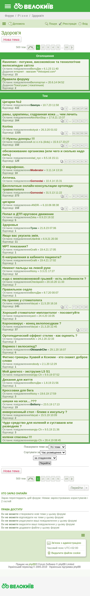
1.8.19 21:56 (51, 382)
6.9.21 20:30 (50, 238)
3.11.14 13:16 (54, 170)
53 (82, 133)
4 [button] (53, 47)
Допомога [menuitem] (18, 23)
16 (78, 108)
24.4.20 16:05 (47, 315)
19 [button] (66, 47)
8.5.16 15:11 (51, 157)
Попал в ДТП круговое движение (28, 214)
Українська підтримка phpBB (65, 567)
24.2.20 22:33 (46, 338)
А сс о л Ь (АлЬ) (40, 141)
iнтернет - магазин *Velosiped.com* (35, 71)
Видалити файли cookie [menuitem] (66, 552)
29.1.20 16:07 (58, 349)
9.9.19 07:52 (52, 374)
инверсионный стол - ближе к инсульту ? (34, 412)
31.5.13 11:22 (54, 192)
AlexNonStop (38, 117)
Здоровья (10, 225)
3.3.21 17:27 (47, 271)
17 (82, 108)
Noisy (33, 271)
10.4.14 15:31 (54, 180)
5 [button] (58, 47)
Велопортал (37, 82)
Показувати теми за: (45, 447)
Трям (33, 228)
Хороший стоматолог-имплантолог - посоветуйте (41, 312)
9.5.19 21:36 (52, 429)
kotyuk (34, 129)
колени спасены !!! (17, 437)
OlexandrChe (38, 349)
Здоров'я (11, 32)
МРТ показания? (15, 246)
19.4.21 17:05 (48, 249)
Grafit (33, 249)
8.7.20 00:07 (51, 292)
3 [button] (48, 47)
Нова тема (11, 39)
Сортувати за (45, 452)
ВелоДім (35, 68)
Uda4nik (35, 238)
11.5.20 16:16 (49, 303)
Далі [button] (71, 47)
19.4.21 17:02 (48, 260)
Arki (32, 338)
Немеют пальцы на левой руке (26, 268)
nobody (34, 363)
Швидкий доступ (4, 24)
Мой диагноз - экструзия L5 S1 (26, 371)
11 (86, 196)
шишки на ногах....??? (19, 401)
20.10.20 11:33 (55, 281)
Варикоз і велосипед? (19, 346)
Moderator (36, 170)
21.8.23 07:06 (48, 228)
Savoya (35, 105)
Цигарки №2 (11, 102)
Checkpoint (37, 281)
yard (33, 315)
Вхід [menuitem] (85, 23)
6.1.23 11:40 (51, 68)
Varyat (34, 303)
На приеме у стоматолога (22, 300)
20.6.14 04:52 (56, 82)
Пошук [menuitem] (53, 23)
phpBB (32, 564)
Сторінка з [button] (31, 47)
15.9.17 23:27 (61, 141)
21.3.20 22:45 (49, 326)
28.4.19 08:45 (53, 440)
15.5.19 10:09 (49, 415)
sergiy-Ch (36, 374)
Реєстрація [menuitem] (69, 23)
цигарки (8, 202)
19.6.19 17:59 (48, 393)
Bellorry (35, 404)
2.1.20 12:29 (49, 363)
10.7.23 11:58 (51, 105)
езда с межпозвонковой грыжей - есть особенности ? (44, 278)
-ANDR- (35, 205)
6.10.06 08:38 (51, 205)
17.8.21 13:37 (57, 117)
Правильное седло (17, 289)
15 (74, 108)
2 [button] (43, 47)
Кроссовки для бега (18, 390)
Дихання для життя (17, 379)
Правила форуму (15, 79)
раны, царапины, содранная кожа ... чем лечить (39, 114)
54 (86, 133)
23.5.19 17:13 (51, 404)
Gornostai (36, 180)
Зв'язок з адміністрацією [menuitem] (66, 542)
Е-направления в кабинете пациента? (31, 257)
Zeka (33, 217)
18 (86, 108)
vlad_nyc (35, 157)
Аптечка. (9, 177)
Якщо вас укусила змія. (20, 235)
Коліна (7, 126)
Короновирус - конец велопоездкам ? (31, 323)
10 (82, 196)
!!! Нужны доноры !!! (18, 138)
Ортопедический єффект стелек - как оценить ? (39, 335)
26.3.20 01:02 (49, 129)
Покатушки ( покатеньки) (29, 85)
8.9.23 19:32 (46, 217)
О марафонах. (13, 167)
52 (78, 133)
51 (74, 133)
